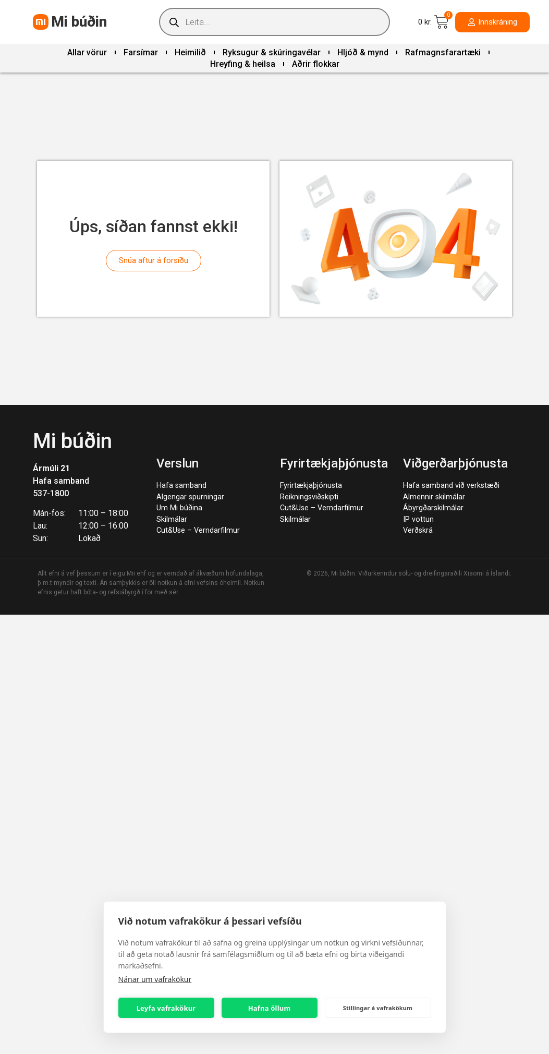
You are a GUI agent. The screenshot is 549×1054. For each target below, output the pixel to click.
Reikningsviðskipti (309, 497)
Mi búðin (79, 21)
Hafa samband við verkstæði (451, 485)
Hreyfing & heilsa (242, 64)
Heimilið (190, 52)
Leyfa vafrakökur (166, 1008)
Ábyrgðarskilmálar (433, 508)
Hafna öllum (269, 1008)
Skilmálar (171, 519)
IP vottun (418, 519)
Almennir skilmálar (434, 497)
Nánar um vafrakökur (155, 979)
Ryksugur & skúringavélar (272, 52)
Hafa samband (61, 481)
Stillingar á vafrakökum (377, 1008)
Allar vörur (87, 52)
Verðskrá (418, 530)
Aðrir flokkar (315, 64)
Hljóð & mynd (362, 52)
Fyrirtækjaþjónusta (311, 485)
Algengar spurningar (190, 497)
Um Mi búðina (179, 508)
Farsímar (141, 52)
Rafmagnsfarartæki (443, 52)
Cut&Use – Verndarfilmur (198, 530)
